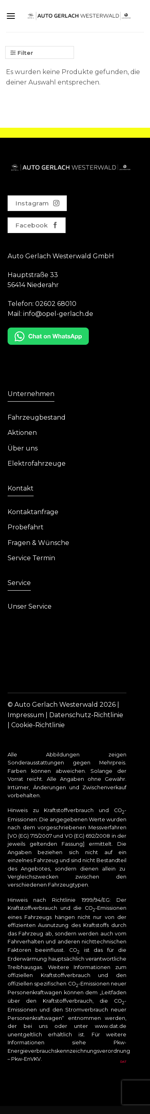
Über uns (23, 448)
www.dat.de (110, 1026)
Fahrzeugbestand (37, 417)
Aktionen (22, 432)
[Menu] (11, 16)
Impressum (26, 715)
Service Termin (31, 558)
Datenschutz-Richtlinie (86, 715)
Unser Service (30, 606)
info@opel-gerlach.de (58, 314)
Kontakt (21, 488)
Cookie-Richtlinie (38, 725)
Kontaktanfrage (33, 512)
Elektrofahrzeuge (37, 463)
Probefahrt (26, 527)
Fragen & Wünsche (38, 543)
